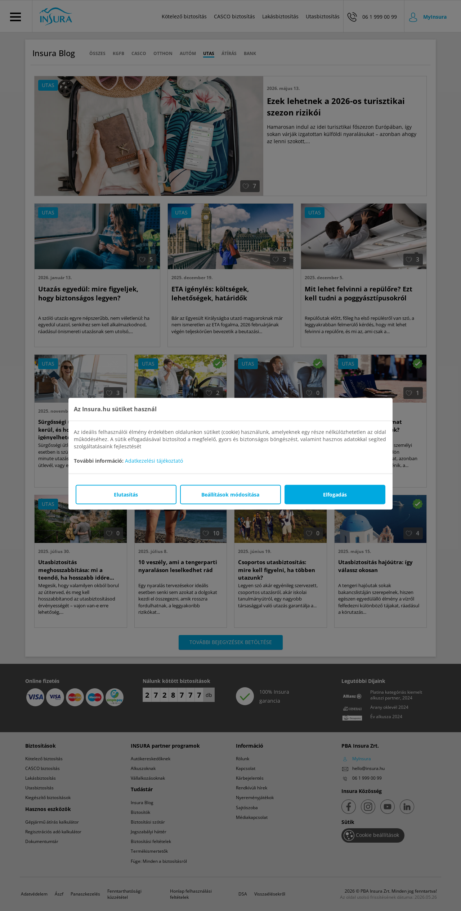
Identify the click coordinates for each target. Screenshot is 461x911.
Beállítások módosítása (230, 494)
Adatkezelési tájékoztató (154, 460)
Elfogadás (335, 494)
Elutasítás (126, 494)
